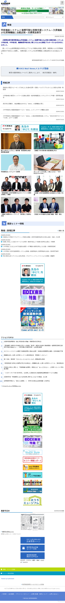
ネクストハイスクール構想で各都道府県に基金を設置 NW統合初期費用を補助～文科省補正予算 (33, 351)
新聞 (33, 560)
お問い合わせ (53, 594)
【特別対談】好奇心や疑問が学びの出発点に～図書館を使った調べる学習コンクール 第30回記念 (34, 363)
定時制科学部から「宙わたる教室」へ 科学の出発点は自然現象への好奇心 (27, 381)
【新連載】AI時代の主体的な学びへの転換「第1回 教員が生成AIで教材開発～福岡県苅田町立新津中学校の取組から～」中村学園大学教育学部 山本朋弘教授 (33, 346)
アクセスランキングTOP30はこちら (11, 386)
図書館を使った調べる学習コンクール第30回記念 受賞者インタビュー (25, 355)
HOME (5, 594)
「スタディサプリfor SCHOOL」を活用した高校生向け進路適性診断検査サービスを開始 (31, 373)
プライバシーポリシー (22, 594)
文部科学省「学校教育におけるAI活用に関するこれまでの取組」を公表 (25, 377)
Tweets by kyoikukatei (7, 578)
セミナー (25, 562)
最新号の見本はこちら (8, 531)
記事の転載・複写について (39, 594)
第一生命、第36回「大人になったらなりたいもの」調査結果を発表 (24, 359)
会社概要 (11, 594)
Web (38, 560)
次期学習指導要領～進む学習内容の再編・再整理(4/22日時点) (22, 341)
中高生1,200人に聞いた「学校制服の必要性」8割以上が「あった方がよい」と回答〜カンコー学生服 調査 (34, 368)
